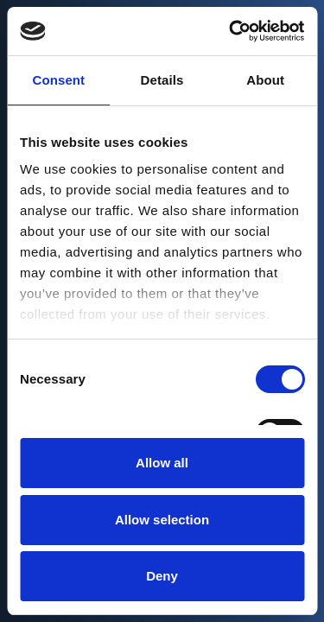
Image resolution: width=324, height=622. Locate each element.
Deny (162, 575)
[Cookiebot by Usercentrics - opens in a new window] (230, 31)
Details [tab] (162, 80)
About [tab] (265, 80)
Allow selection (162, 519)
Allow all (162, 462)
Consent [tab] (58, 80)
